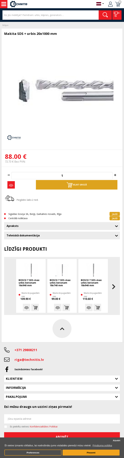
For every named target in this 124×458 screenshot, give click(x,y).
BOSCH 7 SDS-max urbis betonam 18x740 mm (60, 283)
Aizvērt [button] (116, 440)
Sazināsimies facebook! (28, 369)
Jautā (114, 214)
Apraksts (12, 226)
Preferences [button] (33, 452)
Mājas (5, 25)
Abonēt (62, 437)
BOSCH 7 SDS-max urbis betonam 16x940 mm (29, 283)
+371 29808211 (25, 350)
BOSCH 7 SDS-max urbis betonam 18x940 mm (91, 283)
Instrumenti (3, 4)
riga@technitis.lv (29, 359)
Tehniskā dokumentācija (23, 235)
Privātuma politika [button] (102, 445)
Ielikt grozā (77, 185)
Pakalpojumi (16, 397)
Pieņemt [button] (91, 452)
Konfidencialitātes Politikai (43, 426)
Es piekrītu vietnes (33, 426)
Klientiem (14, 379)
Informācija (16, 388)
